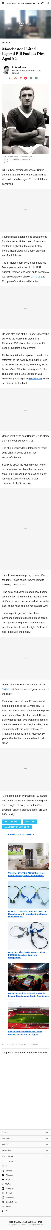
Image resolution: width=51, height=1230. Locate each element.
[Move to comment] (36, 78)
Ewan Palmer (21, 67)
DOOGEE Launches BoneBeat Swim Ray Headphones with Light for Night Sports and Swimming (27, 914)
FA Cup (36, 276)
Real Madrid (35, 378)
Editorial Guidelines (37, 1053)
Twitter (5, 689)
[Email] (31, 78)
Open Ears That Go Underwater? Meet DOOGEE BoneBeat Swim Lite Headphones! (26, 955)
